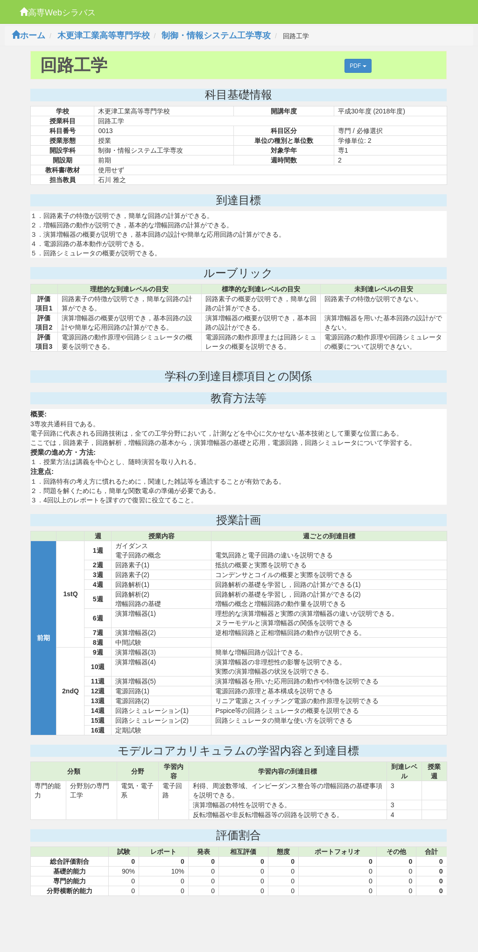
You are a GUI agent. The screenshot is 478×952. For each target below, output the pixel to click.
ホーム (28, 35)
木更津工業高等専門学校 (103, 35)
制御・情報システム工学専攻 (216, 35)
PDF (358, 66)
